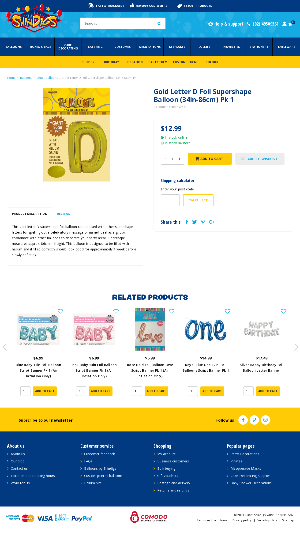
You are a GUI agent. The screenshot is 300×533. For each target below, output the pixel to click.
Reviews (63, 214)
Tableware (286, 47)
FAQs (88, 461)
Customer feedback (99, 454)
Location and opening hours (33, 475)
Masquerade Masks (246, 468)
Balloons (13, 47)
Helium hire (93, 483)
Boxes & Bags (41, 47)
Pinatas (236, 461)
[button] (260, 159)
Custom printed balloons (103, 475)
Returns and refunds (173, 490)
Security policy (267, 520)
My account (166, 454)
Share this (171, 222)
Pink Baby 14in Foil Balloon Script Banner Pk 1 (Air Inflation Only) (94, 370)
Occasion (135, 62)
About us (18, 454)
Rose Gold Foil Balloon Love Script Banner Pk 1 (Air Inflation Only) (150, 370)
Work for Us (20, 483)
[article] (38, 353)
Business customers (173, 461)
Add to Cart (209, 158)
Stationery (259, 47)
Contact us (19, 468)
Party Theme (159, 62)
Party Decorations (245, 454)
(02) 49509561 (263, 24)
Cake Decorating (68, 46)
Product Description (29, 214)
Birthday (111, 62)
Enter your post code (177, 189)
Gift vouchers (167, 475)
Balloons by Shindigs (100, 468)
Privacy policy (242, 520)
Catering (95, 47)
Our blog (17, 461)
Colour (212, 62)
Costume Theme (185, 62)
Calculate (198, 200)
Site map (288, 520)
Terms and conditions (212, 520)
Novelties (231, 47)
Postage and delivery (173, 483)
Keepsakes (177, 47)
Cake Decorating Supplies (251, 475)
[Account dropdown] (284, 24)
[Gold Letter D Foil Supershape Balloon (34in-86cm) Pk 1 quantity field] (172, 159)
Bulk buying (166, 468)
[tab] (29, 213)
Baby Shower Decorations (251, 483)
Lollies (204, 47)
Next (294, 346)
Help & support (226, 24)
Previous (3, 346)
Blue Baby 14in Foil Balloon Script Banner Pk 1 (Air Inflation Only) (38, 370)
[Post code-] (170, 200)
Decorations (150, 47)
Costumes (123, 47)
